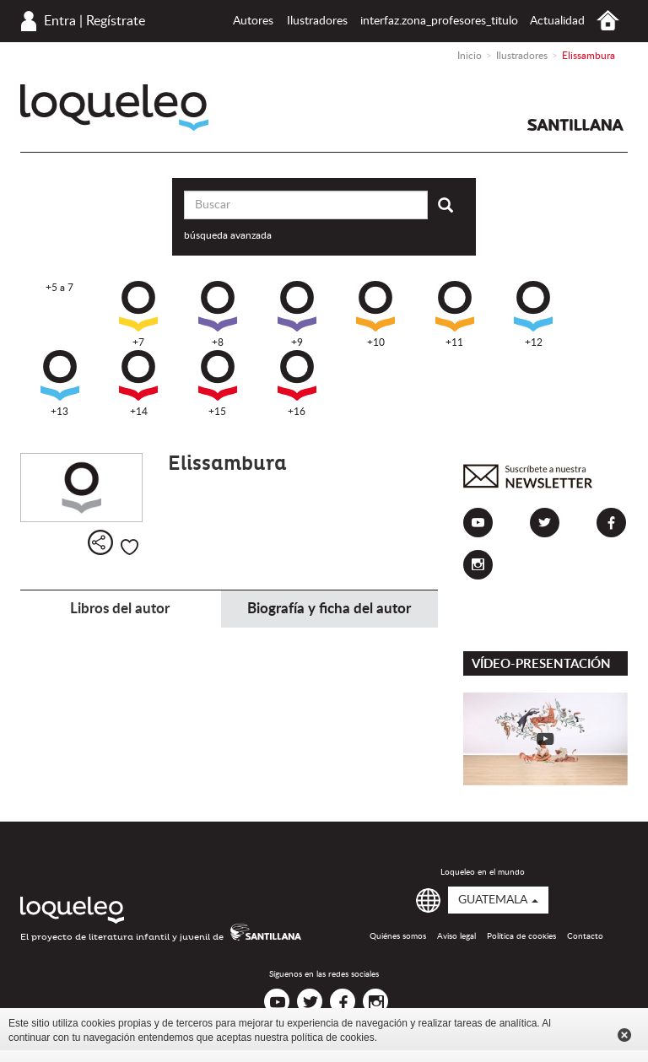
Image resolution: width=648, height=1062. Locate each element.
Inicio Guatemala (608, 20)
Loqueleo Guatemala (114, 107)
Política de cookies (521, 936)
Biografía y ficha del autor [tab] (329, 608)
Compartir (100, 542)
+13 (59, 383)
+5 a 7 (59, 288)
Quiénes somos (398, 936)
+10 (375, 314)
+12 (533, 314)
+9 (297, 314)
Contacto (585, 936)
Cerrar (624, 1035)
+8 (217, 314)
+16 (297, 383)
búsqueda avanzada (228, 235)
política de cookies (333, 1037)
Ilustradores (317, 21)
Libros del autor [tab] (120, 608)
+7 (138, 314)
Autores (253, 21)
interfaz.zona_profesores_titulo (439, 21)
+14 (138, 383)
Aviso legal (456, 936)
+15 (217, 383)
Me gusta (129, 547)
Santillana (575, 125)
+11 (454, 314)
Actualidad (557, 21)
